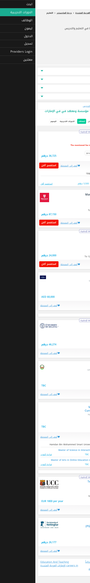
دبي (80, 204)
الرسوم (18, 121)
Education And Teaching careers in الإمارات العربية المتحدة (24, 563)
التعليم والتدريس (72, 22)
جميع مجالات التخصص (45, 96)
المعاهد (46, 121)
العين (80, 379)
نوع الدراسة (80, 88)
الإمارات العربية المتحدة (71, 536)
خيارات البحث (81, 121)
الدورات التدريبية (31, 121)
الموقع (82, 71)
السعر (82, 80)
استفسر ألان (14, 165)
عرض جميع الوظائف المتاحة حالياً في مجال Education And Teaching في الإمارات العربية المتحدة (67, 567)
